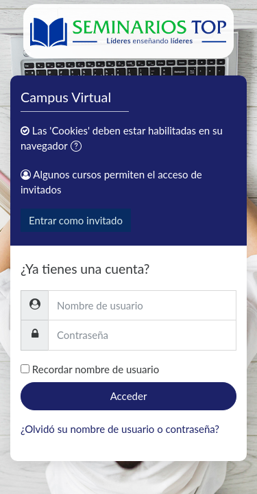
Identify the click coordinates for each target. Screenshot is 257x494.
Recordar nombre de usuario (95, 369)
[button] (79, 147)
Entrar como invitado (76, 220)
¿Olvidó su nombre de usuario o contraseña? (120, 429)
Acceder (128, 396)
